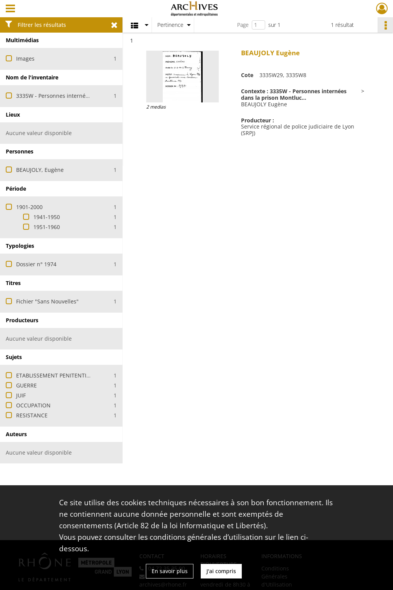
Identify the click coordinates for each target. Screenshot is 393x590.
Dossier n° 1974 (36, 264)
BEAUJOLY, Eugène (40, 169)
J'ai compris (221, 571)
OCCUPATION (33, 405)
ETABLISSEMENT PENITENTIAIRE (57, 375)
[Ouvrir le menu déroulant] (10, 9)
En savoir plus (170, 571)
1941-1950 (46, 217)
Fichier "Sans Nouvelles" (47, 301)
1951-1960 (46, 227)
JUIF (21, 395)
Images (25, 58)
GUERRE (26, 385)
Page (243, 24)
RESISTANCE (32, 415)
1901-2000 (29, 207)
